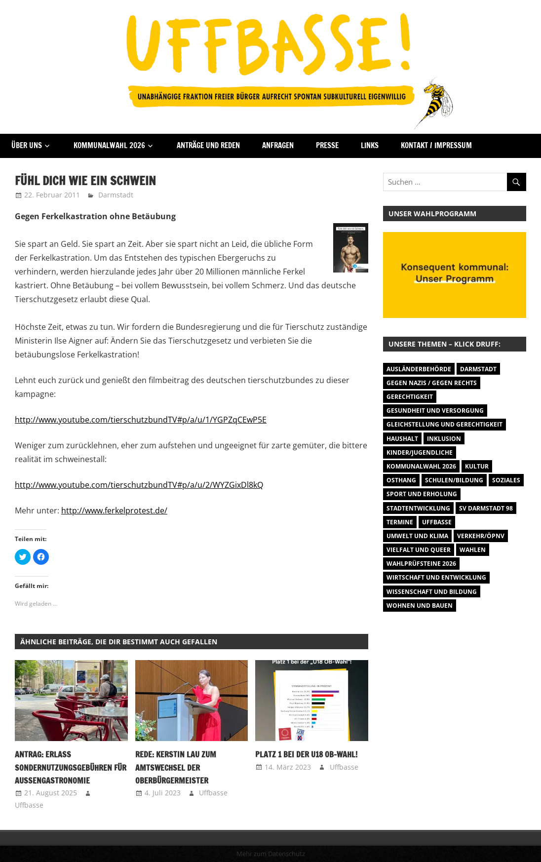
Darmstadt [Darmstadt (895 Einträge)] (478, 369)
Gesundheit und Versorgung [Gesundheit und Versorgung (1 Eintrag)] (435, 410)
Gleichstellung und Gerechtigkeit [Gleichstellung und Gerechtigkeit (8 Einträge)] (444, 424)
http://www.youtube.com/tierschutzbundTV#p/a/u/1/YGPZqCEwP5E (141, 419)
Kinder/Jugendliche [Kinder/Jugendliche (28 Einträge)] (419, 452)
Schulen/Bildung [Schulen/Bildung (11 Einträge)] (454, 480)
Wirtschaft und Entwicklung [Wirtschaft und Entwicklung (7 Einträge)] (436, 577)
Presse (327, 145)
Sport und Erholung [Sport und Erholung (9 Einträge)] (421, 494)
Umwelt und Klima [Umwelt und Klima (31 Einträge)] (417, 536)
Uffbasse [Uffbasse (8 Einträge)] (437, 522)
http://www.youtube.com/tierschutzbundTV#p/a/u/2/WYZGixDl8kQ (139, 484)
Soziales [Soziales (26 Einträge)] (506, 480)
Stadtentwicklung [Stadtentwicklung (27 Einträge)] (418, 508)
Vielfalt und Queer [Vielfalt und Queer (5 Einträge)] (418, 550)
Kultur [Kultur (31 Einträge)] (477, 466)
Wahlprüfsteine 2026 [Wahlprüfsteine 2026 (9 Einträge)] (421, 563)
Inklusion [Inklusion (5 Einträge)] (444, 438)
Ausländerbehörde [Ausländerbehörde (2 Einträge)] (418, 369)
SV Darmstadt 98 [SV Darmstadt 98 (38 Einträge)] (486, 508)
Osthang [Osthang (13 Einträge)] (401, 480)
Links (370, 145)
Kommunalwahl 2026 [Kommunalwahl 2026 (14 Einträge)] (421, 466)
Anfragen (278, 145)
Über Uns (26, 145)
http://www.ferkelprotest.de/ (114, 510)
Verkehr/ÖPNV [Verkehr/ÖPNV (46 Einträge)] (480, 536)
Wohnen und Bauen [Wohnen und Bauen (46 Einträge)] (419, 605)
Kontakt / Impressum (436, 145)
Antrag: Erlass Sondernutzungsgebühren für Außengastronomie (70, 767)
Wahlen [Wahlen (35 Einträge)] (473, 550)
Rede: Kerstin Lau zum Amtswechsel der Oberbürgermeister (175, 767)
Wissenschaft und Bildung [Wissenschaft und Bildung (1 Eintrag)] (431, 592)
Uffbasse (29, 805)
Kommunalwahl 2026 (109, 145)
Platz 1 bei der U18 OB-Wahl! (306, 754)
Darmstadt (115, 194)
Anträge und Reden (208, 145)
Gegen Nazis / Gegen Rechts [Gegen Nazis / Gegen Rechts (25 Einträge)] (431, 383)
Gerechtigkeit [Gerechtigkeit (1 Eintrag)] (409, 396)
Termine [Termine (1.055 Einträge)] (399, 522)
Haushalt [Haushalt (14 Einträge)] (402, 438)
